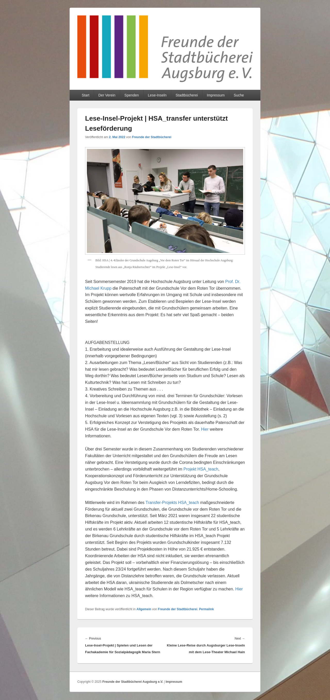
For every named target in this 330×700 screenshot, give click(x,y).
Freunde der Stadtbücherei (151, 137)
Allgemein (143, 609)
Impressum (216, 95)
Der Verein (106, 95)
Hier (205, 429)
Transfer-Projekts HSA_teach (172, 502)
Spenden (132, 95)
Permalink (206, 609)
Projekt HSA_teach (201, 469)
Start (85, 95)
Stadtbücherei (187, 95)
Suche (239, 95)
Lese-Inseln (157, 95)
